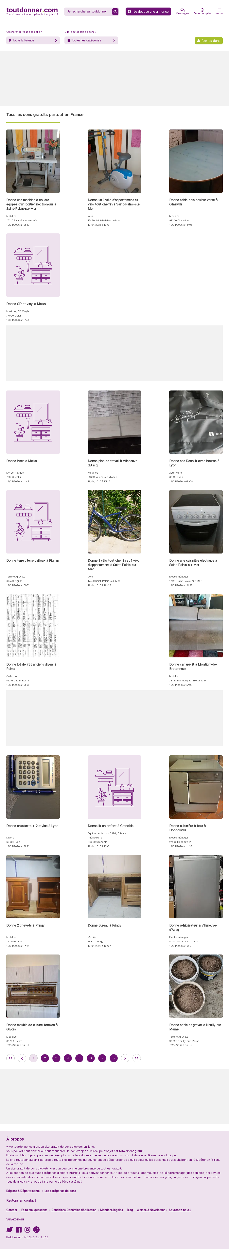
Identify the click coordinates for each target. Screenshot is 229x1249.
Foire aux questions (34, 1210)
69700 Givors (14, 1041)
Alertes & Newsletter (151, 1210)
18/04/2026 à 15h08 (180, 684)
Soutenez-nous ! (180, 1210)
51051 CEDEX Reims (17, 680)
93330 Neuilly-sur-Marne (184, 1041)
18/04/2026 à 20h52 (17, 585)
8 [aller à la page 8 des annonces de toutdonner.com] (114, 1058)
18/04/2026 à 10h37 (99, 945)
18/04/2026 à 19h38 (99, 585)
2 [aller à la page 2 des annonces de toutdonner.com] (45, 1058)
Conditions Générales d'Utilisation (73, 1210)
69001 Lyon (176, 477)
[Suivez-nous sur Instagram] (27, 1231)
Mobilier (11, 216)
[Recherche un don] (88, 11)
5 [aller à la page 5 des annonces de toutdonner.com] (79, 1058)
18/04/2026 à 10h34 (181, 945)
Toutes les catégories (86, 40)
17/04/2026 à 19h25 (17, 1045)
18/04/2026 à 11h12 (17, 945)
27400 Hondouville (180, 841)
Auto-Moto (175, 472)
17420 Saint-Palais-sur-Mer (22, 220)
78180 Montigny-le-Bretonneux (187, 680)
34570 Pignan (14, 580)
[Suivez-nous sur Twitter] (9, 1231)
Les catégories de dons (60, 1190)
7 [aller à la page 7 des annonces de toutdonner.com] (102, 1058)
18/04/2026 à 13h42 (17, 846)
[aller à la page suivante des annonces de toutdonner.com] (125, 1058)
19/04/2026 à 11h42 (17, 481)
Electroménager (178, 576)
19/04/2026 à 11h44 (17, 319)
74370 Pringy (14, 941)
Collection (12, 676)
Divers (10, 837)
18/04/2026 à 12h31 (99, 846)
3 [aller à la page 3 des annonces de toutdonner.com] (56, 1058)
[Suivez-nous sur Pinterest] (36, 1231)
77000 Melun (14, 315)
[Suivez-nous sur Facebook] (18, 1231)
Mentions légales (111, 1210)
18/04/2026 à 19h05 (17, 684)
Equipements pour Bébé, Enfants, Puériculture (107, 835)
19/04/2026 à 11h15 (99, 481)
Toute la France (23, 40)
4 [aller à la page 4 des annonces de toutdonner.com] (68, 1058)
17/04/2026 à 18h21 (180, 1045)
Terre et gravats (15, 576)
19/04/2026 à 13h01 (99, 224)
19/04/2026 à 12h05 (180, 224)
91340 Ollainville (179, 220)
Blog (130, 1210)
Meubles (174, 216)
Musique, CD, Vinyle (17, 311)
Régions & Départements (23, 1190)
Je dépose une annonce (148, 11)
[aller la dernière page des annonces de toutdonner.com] (137, 1058)
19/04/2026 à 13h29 (17, 224)
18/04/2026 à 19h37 (180, 585)
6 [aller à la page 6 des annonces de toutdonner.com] (91, 1058)
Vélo (90, 216)
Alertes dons (211, 41)
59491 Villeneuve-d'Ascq (102, 477)
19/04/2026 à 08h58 (181, 481)
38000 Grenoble (97, 841)
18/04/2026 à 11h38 (180, 846)
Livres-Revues (15, 472)
